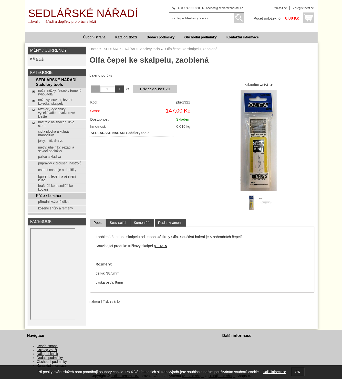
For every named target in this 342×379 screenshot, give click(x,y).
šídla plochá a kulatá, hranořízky (54, 133)
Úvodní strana (94, 37)
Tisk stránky (112, 301)
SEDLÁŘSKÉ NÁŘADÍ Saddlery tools (56, 82)
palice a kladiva (49, 157)
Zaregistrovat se (303, 8)
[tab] (97, 223)
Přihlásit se (280, 8)
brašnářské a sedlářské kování (55, 187)
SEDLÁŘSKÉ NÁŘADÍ (83, 13)
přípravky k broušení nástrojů (59, 163)
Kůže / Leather (48, 195)
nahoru (95, 301)
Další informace (274, 372)
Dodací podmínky (161, 37)
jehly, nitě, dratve (50, 141)
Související (118, 223)
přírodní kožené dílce (53, 202)
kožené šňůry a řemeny (55, 208)
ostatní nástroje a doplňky (57, 170)
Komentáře (142, 223)
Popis (97, 223)
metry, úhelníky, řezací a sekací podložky (56, 149)
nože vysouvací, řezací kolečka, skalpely (55, 101)
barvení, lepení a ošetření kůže (57, 178)
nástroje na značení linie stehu (56, 124)
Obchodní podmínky (200, 37)
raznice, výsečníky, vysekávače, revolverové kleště (56, 112)
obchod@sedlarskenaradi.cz (222, 8)
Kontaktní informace (243, 37)
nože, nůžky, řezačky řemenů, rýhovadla (60, 92)
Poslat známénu (170, 223)
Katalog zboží (126, 37)
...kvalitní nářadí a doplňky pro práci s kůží (62, 21)
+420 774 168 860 (186, 8)
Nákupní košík (47, 354)
